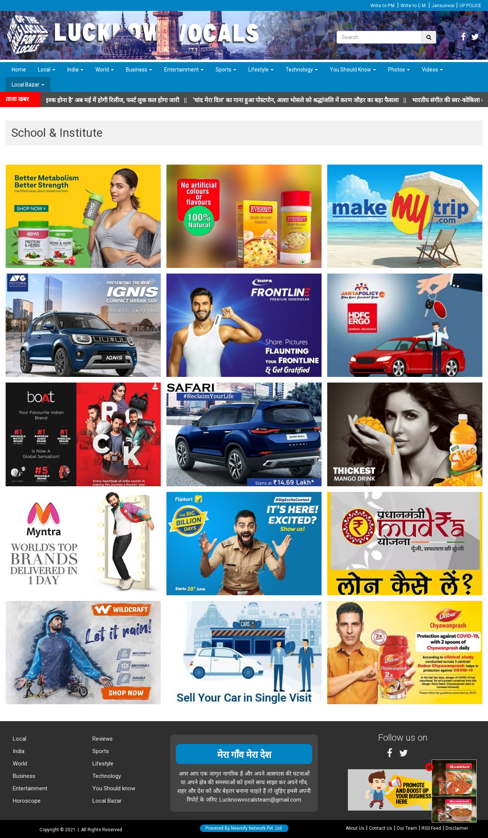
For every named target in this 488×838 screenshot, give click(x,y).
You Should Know (353, 70)
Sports (226, 70)
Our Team (407, 828)
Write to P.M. (383, 5)
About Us (355, 828)
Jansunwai (443, 5)
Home (19, 70)
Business (139, 70)
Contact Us (380, 828)
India (75, 70)
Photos (399, 70)
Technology (302, 70)
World (104, 70)
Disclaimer (457, 828)
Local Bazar (28, 85)
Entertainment (184, 70)
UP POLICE (470, 5)
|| (306, 100)
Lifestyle (260, 70)
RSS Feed (431, 828)
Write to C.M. (413, 5)
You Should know (113, 788)
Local (46, 70)
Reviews (102, 738)
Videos (432, 70)
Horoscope (26, 800)
